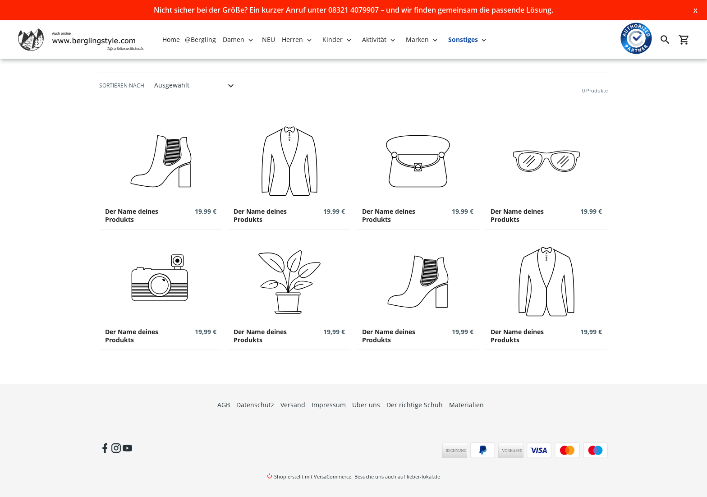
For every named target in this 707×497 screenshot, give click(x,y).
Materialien (466, 404)
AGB (223, 404)
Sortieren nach (121, 85)
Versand (292, 404)
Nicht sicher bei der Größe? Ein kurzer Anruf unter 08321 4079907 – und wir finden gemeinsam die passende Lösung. (353, 10)
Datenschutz (255, 404)
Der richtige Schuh (414, 404)
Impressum (329, 404)
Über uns (366, 404)
